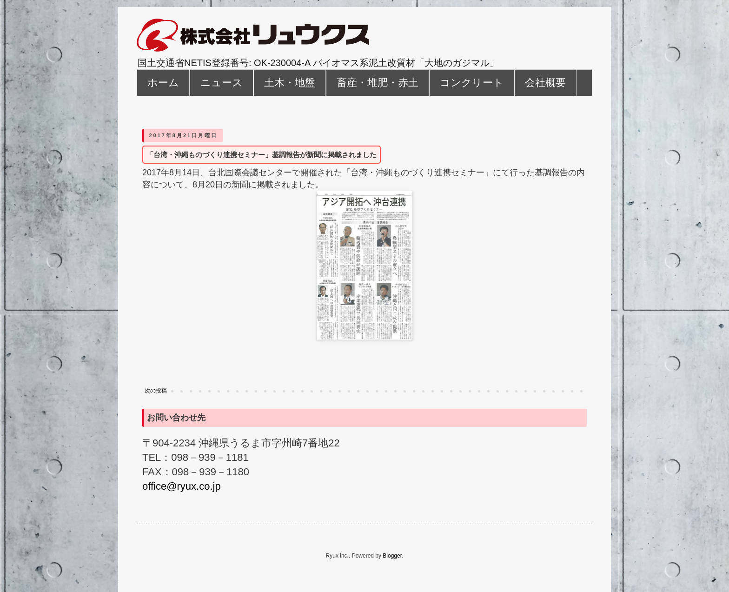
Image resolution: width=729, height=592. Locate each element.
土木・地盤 (289, 82)
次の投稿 (156, 390)
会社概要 (545, 82)
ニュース (221, 82)
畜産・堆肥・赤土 (377, 82)
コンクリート (472, 82)
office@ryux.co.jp (181, 486)
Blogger (392, 555)
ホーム (163, 82)
